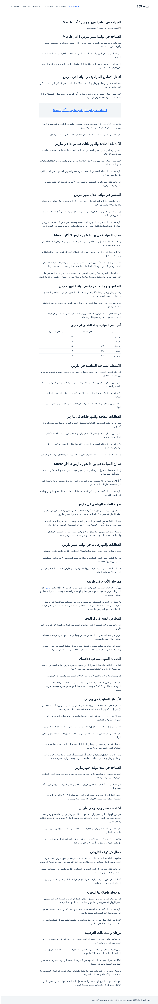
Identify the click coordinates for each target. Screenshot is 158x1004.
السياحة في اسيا (47, 6)
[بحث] (10, 6)
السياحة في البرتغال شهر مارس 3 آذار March (79, 110)
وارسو (48, 587)
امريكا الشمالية (36, 6)
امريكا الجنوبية (26, 6)
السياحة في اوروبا (73, 6)
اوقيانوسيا (16, 6)
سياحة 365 (142, 6)
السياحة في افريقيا (60, 6)
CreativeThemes (97, 1000)
